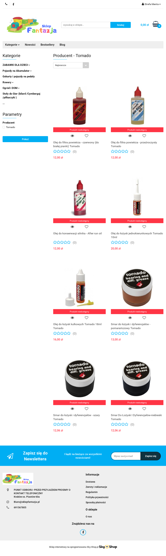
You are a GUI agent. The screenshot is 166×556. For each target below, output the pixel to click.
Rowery (8, 82)
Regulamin (92, 492)
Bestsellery (47, 44)
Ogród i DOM (11, 88)
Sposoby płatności (96, 502)
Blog (62, 44)
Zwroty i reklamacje (96, 487)
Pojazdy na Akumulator (17, 70)
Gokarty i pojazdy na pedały (19, 76)
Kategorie (12, 44)
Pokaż (25, 139)
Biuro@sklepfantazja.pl (27, 502)
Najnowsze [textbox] (60, 65)
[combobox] (71, 65)
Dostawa (90, 481)
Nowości (30, 44)
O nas (89, 516)
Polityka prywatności (97, 497)
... (4, 103)
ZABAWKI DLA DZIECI (16, 65)
